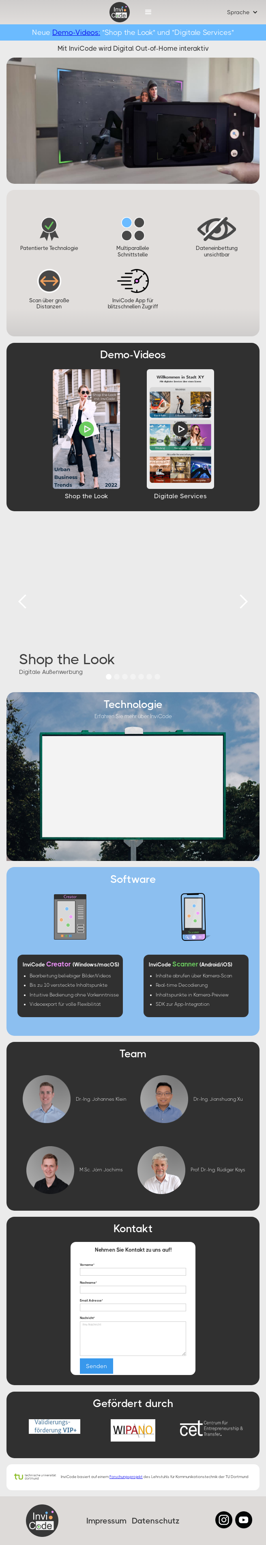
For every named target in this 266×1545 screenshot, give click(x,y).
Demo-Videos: (76, 32)
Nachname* (88, 1283)
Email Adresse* (91, 1300)
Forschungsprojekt (126, 1477)
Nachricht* (87, 1318)
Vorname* (87, 1265)
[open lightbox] (86, 429)
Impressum (106, 1521)
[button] (148, 12)
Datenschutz (156, 1521)
